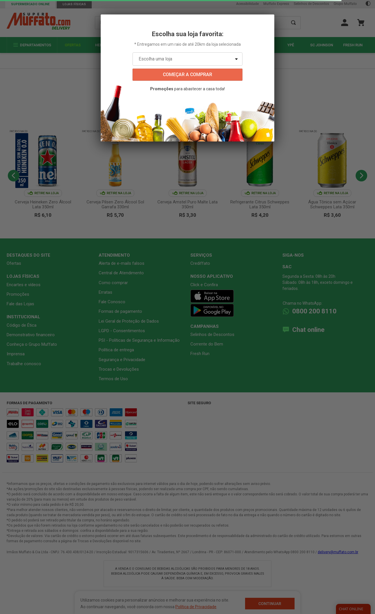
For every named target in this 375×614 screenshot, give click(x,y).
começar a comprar (187, 74)
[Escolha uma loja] (187, 59)
